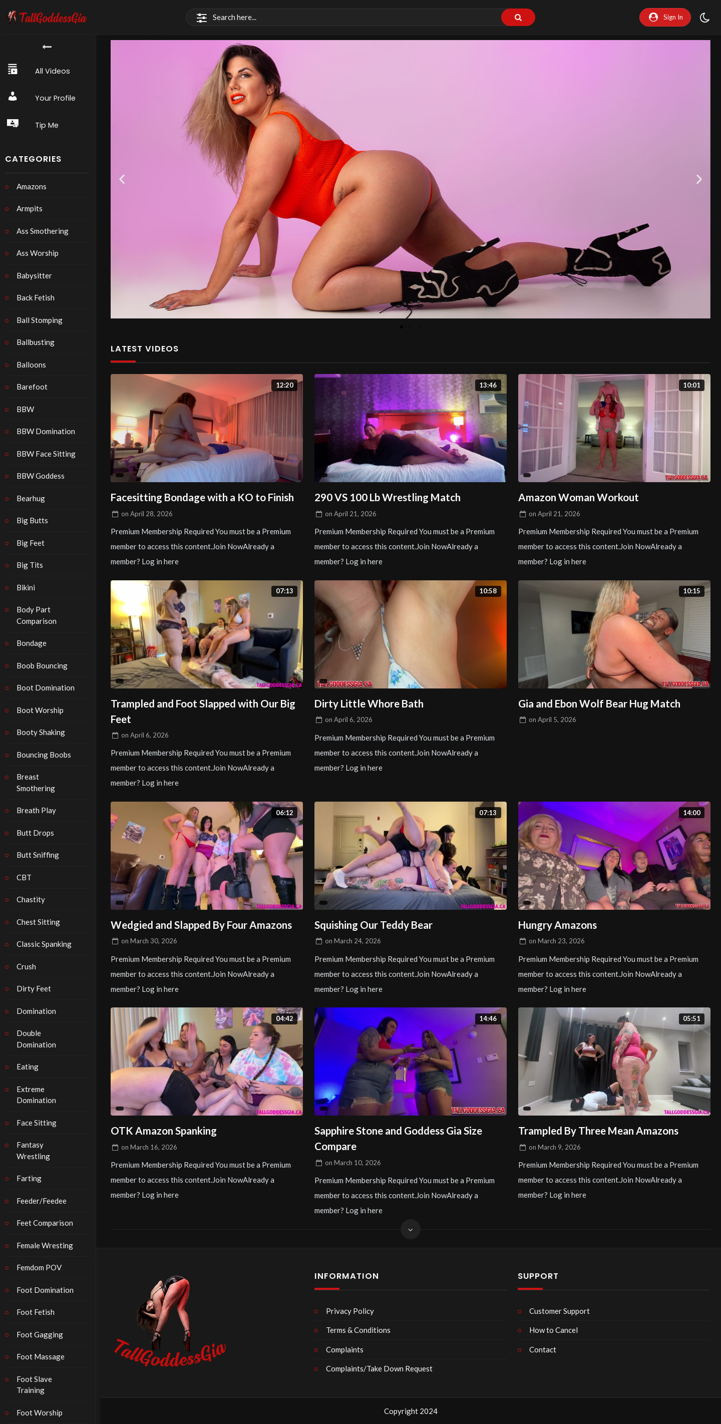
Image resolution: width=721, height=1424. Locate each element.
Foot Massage (43, 1345)
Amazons (34, 186)
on (147, 514)
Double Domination (39, 1038)
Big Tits (32, 564)
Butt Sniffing (40, 854)
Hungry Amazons (559, 926)
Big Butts (35, 520)
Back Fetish (38, 297)
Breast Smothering (38, 782)
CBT (26, 877)
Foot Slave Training (37, 1373)
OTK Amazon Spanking (165, 1132)
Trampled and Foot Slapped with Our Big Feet (206, 711)
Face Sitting (39, 1122)
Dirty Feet (36, 988)
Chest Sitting (41, 921)
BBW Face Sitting (48, 453)
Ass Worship (40, 252)
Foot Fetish (38, 1300)
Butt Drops (38, 832)
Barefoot (34, 386)
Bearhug (33, 498)
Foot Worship (42, 1400)
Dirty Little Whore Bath (371, 703)
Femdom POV (41, 1256)
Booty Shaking (43, 732)
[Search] (360, 18)
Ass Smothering (45, 230)
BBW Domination (48, 431)
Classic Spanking (46, 943)
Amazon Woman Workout (579, 497)
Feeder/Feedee (44, 1189)
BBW (28, 409)
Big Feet (33, 542)
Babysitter (37, 275)
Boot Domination (48, 687)
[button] (122, 179)
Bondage (34, 642)
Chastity (33, 899)
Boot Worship (42, 710)
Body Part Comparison (39, 615)
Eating (30, 1066)
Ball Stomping (42, 319)
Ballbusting (38, 341)
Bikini (28, 587)
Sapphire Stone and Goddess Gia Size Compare (401, 1140)
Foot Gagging (42, 1322)
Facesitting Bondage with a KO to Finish (205, 497)
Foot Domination (47, 1278)
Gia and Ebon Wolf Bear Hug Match (602, 703)
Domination (39, 1010)
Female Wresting (47, 1233)
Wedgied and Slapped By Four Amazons (204, 926)
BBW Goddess (43, 475)
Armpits (32, 208)
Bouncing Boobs (46, 754)
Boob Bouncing (44, 665)
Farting (31, 1167)
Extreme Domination (39, 1095)
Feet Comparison (47, 1211)
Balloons (34, 364)
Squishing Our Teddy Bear (375, 926)
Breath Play (39, 810)
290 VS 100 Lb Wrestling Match (389, 497)
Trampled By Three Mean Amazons (601, 1132)
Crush (29, 966)
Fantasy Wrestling (50, 1144)
